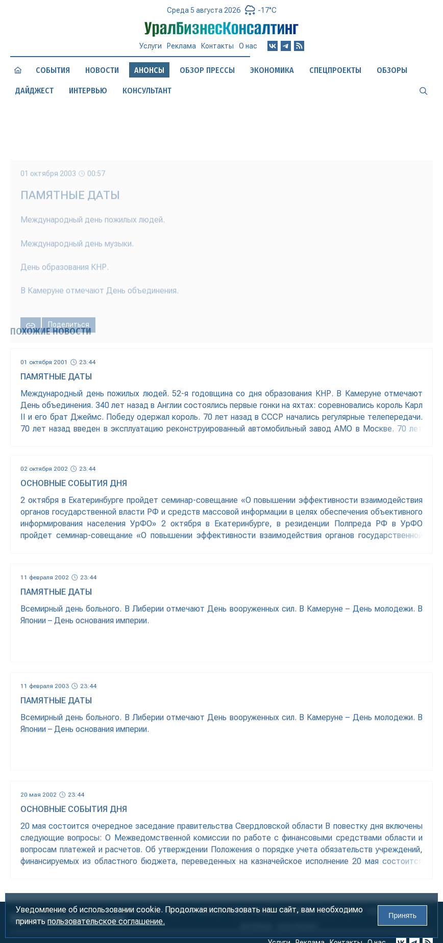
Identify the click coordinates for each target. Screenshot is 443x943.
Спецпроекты (335, 70)
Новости (102, 70)
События (53, 70)
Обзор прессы (207, 70)
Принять (402, 915)
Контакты (217, 46)
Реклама (181, 46)
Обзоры (392, 70)
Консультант (146, 90)
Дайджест (34, 90)
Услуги (150, 46)
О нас (248, 46)
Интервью (88, 90)
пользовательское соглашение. (106, 921)
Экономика (272, 70)
